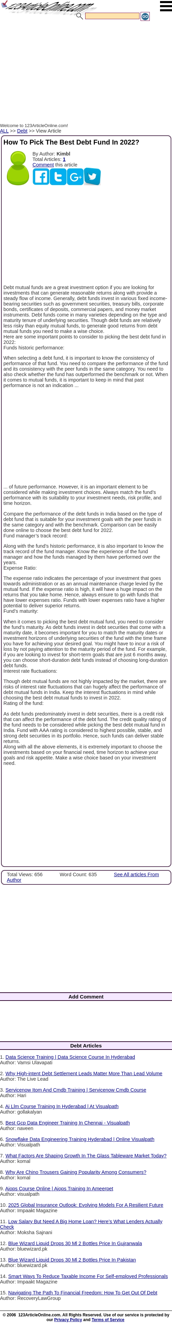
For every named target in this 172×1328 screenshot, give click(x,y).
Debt (22, 131)
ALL (4, 131)
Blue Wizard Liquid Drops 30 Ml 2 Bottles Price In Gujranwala (75, 1243)
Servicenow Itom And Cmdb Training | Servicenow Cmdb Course (75, 1090)
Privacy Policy (68, 1319)
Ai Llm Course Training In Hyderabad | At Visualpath (61, 1106)
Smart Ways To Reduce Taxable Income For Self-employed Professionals (88, 1276)
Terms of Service (108, 1319)
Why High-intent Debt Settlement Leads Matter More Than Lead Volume (83, 1073)
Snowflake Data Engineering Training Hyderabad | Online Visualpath (79, 1139)
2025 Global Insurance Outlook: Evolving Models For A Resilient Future (85, 1205)
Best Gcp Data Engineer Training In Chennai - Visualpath (67, 1123)
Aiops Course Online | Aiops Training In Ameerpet (59, 1188)
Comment (43, 164)
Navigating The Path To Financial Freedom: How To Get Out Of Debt (82, 1292)
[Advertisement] (84, 73)
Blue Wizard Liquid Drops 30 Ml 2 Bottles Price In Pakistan (72, 1260)
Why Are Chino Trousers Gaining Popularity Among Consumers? (75, 1172)
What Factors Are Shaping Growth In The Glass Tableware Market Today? (86, 1155)
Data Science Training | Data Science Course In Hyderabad (70, 1057)
